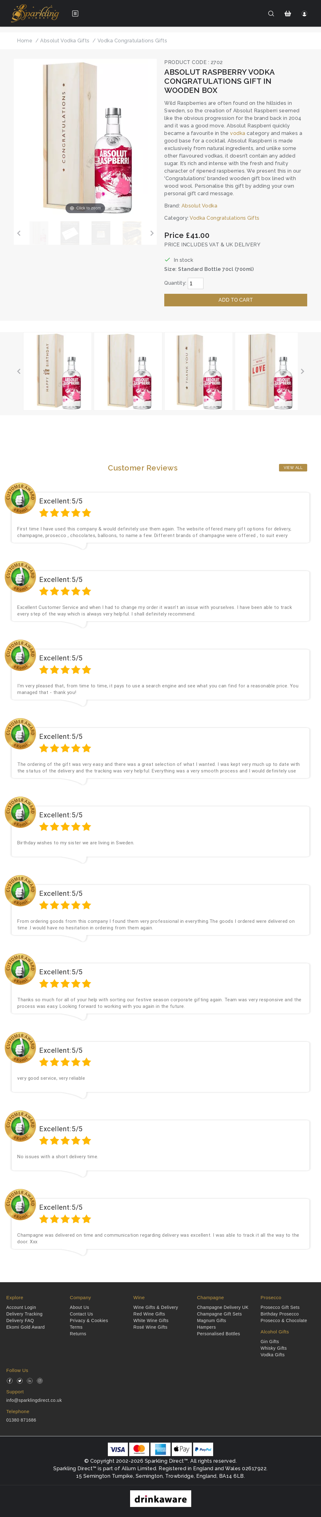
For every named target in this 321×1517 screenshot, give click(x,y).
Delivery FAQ (20, 1320)
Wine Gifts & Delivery (156, 1307)
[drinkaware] (160, 1498)
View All (293, 467)
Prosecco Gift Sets (280, 1307)
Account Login (21, 1307)
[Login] (304, 13)
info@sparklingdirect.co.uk (34, 1400)
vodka (237, 133)
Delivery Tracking (24, 1313)
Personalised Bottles (218, 1333)
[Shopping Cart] (288, 13)
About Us (79, 1307)
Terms (76, 1327)
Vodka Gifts (272, 1354)
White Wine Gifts (151, 1320)
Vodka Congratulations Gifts (225, 218)
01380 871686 (21, 1420)
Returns (78, 1333)
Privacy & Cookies (89, 1320)
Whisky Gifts (273, 1348)
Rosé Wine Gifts (151, 1327)
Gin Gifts (269, 1341)
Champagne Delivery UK (223, 1307)
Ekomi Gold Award (25, 1327)
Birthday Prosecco (279, 1313)
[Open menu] (75, 13)
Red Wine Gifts (149, 1313)
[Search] (271, 13)
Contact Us (81, 1313)
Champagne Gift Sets (219, 1313)
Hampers (206, 1327)
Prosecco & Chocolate (283, 1320)
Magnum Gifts (211, 1320)
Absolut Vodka (200, 206)
